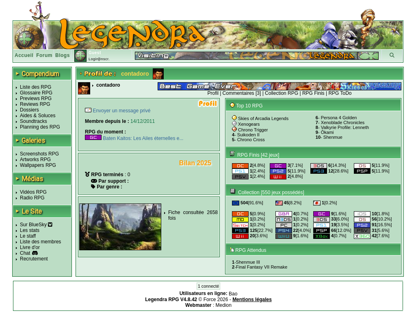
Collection (249, 192)
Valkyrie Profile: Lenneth (345, 127)
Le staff (28, 236)
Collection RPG (281, 93)
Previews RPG (36, 98)
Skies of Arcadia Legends (263, 118)
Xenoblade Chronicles (343, 122)
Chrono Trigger (253, 129)
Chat (25, 253)
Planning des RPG (40, 127)
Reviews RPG (35, 104)
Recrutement (34, 259)
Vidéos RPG (33, 192)
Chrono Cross (251, 139)
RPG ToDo (339, 93)
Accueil (24, 55)
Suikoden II (248, 134)
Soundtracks (33, 121)
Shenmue (332, 137)
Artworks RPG (35, 159)
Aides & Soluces (37, 115)
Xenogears (249, 124)
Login (94, 59)
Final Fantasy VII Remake (262, 267)
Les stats (29, 230)
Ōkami (327, 132)
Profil (212, 93)
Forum (44, 55)
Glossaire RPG (36, 93)
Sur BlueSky (36, 224)
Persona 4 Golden (339, 117)
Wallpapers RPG (38, 165)
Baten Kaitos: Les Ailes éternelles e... (134, 138)
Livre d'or (30, 247)
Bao (233, 294)
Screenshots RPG (39, 154)
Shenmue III (248, 262)
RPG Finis (313, 93)
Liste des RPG (35, 87)
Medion (224, 305)
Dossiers (29, 110)
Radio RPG (32, 198)
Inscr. (105, 59)
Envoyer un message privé (120, 111)
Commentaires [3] (242, 93)
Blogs (62, 55)
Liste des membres (40, 242)
